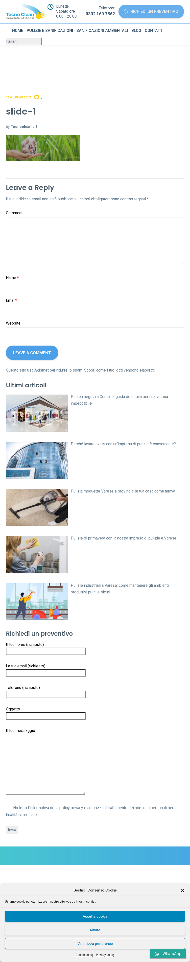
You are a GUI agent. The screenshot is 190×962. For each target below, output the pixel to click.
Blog (136, 30)
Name (12, 277)
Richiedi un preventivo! (150, 11)
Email (11, 300)
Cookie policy (84, 955)
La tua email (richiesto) (46, 669)
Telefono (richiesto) (46, 691)
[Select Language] (24, 41)
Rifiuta (95, 930)
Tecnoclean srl (24, 126)
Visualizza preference (95, 943)
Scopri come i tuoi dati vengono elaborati (119, 370)
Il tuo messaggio (45, 762)
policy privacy (71, 807)
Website (13, 323)
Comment (14, 213)
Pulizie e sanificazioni (50, 30)
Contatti (154, 30)
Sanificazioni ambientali (102, 30)
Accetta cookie (95, 916)
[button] (182, 890)
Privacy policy (105, 955)
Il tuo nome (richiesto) (46, 648)
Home (17, 30)
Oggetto (46, 712)
